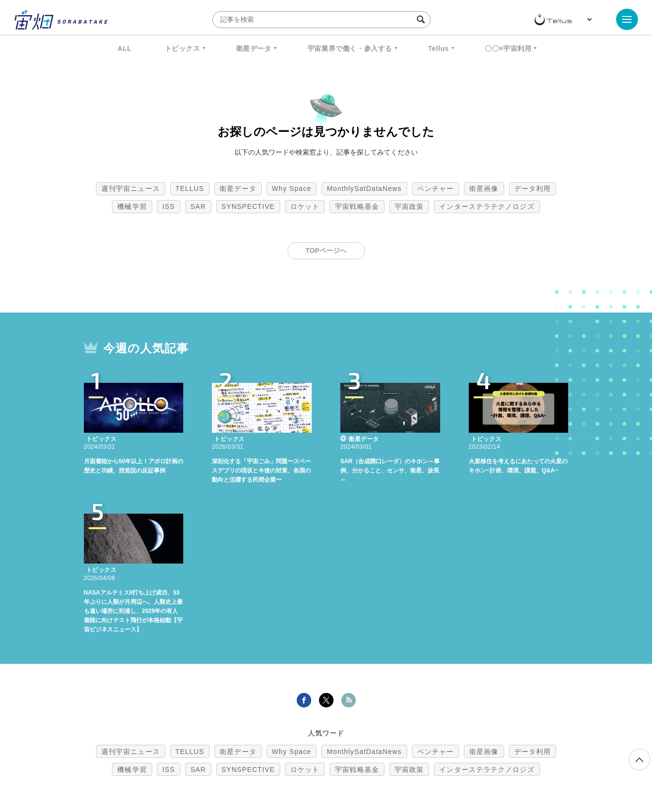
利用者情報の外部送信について (377, 734)
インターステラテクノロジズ (486, 206)
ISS (168, 206)
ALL (125, 48)
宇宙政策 (409, 206)
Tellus (438, 48)
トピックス (182, 48)
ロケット (304, 206)
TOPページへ (326, 250)
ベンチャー (435, 188)
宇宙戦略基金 (357, 206)
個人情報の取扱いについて (297, 734)
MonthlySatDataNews (364, 188)
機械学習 (131, 206)
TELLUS (190, 188)
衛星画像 (483, 188)
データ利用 (532, 188)
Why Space (292, 188)
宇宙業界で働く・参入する (349, 48)
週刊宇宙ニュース (130, 188)
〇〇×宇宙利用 (508, 48)
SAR (198, 206)
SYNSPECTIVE (248, 206)
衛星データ (253, 48)
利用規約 (245, 734)
